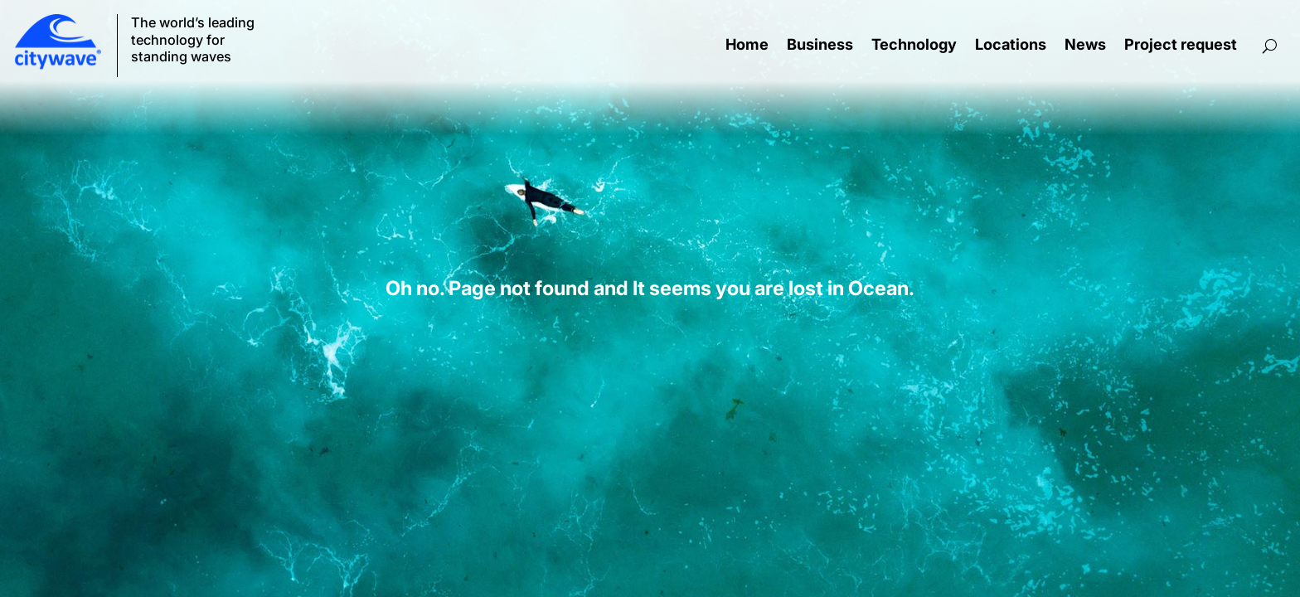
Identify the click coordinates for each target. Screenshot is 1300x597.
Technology (914, 45)
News (1085, 45)
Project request (1180, 45)
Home (747, 45)
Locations (1010, 45)
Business (820, 45)
